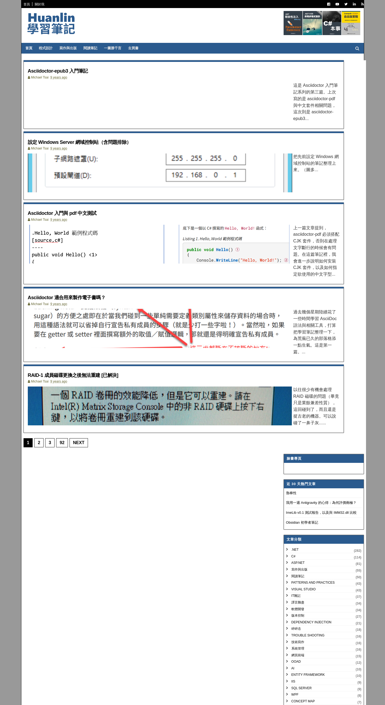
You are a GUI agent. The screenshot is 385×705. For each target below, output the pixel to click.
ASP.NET (292, 169)
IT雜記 (290, 202)
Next (82, 448)
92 (65, 448)
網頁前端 (292, 261)
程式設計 (50, 48)
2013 (290, 543)
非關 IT (291, 334)
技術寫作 (292, 248)
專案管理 (292, 320)
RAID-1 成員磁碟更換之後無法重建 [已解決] (91, 374)
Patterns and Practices (307, 189)
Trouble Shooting (302, 241)
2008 (290, 575)
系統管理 (292, 255)
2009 (290, 569)
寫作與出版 (72, 48)
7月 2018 (297, 442)
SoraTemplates (54, 697)
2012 (290, 550)
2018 (290, 410)
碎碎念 (291, 235)
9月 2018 (297, 429)
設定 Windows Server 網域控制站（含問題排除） (100, 146)
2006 (290, 588)
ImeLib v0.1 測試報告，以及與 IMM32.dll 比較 (316, 119)
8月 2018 (297, 435)
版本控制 (292, 222)
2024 (290, 372)
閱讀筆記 (95, 48)
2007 (290, 582)
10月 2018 (298, 423)
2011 (290, 556)
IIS (288, 288)
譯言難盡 (292, 209)
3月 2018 (297, 455)
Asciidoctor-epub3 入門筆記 (71, 70)
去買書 (138, 48)
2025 (290, 365)
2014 (290, 537)
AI (287, 274)
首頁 (30, 4)
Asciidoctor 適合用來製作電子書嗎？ (83, 298)
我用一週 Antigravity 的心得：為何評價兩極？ (316, 109)
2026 (290, 359)
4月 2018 (297, 448)
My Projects (297, 314)
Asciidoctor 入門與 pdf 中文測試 (77, 222)
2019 (290, 404)
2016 (290, 524)
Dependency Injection (306, 228)
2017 (290, 517)
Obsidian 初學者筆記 (297, 128)
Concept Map (298, 307)
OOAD (290, 268)
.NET (289, 156)
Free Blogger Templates (105, 697)
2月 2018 (297, 461)
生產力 (291, 327)
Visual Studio (298, 195)
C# (288, 162)
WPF (289, 301)
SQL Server (296, 294)
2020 (290, 398)
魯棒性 (286, 99)
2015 (290, 530)
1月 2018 (297, 468)
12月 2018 (298, 416)
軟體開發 (292, 215)
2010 (290, 563)
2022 (290, 385)
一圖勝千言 (117, 48)
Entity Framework (302, 281)
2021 (290, 391)
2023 (290, 378)
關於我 (43, 4)
